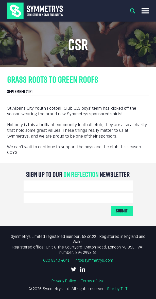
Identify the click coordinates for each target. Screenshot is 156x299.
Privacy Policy (63, 280)
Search (132, 11)
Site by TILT (117, 288)
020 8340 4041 (56, 260)
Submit (122, 211)
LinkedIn (82, 269)
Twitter (73, 269)
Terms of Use (93, 280)
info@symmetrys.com (94, 260)
